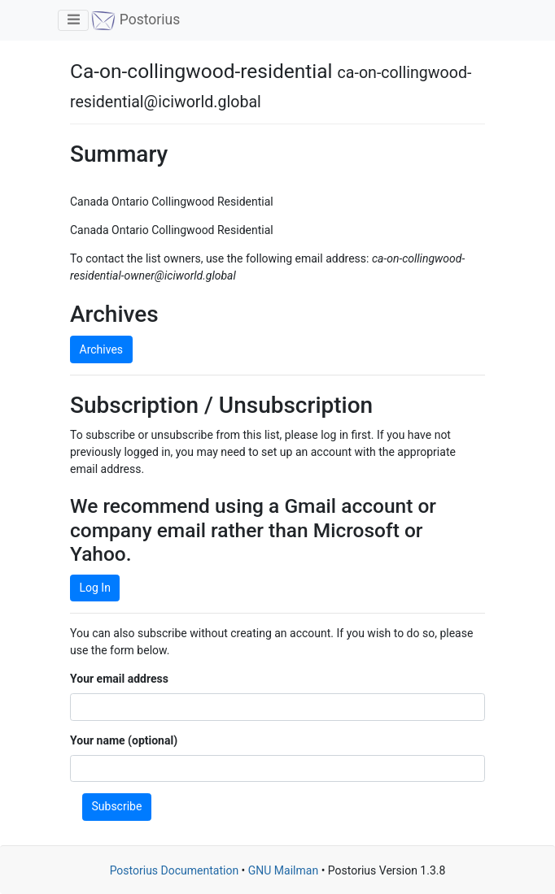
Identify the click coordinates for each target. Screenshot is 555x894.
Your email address (119, 678)
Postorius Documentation (174, 870)
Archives (102, 349)
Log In (95, 587)
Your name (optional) (123, 740)
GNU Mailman (283, 870)
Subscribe (117, 806)
